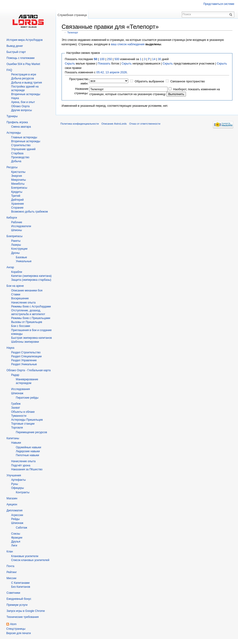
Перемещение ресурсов (31, 432)
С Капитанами (20, 582)
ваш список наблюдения (127, 44)
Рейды (15, 519)
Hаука (15, 98)
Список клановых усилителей (30, 560)
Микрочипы (18, 179)
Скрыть (70, 63)
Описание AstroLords (114, 123)
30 (159, 59)
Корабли (16, 272)
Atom (13, 624)
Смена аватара (21, 126)
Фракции (16, 537)
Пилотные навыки (27, 455)
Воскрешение (20, 298)
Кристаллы (18, 172)
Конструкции (19, 248)
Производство (20, 157)
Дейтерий (17, 199)
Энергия (16, 176)
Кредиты (16, 192)
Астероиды (14, 132)
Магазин (12, 498)
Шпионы (16, 230)
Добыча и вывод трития (26, 82)
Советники (13, 592)
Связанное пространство (187, 81)
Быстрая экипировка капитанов (31, 337)
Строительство (21, 145)
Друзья (15, 541)
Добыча (16, 161)
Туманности (18, 415)
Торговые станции (22, 423)
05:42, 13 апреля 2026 (111, 72)
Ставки (15, 294)
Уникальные (24, 261)
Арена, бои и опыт (23, 102)
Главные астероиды (24, 137)
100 (102, 59)
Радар (15, 375)
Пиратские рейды (27, 397)
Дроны (15, 253)
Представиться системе (218, 4)
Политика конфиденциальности (79, 123)
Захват (15, 407)
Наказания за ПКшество (27, 469)
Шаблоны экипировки (25, 341)
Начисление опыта (23, 302)
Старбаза (17, 153)
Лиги (14, 545)
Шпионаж (17, 393)
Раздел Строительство (26, 352)
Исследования (20, 389)
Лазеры (16, 244)
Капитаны (13, 438)
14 (153, 59)
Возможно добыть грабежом (29, 211)
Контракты (23, 492)
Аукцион (12, 504)
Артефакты (18, 479)
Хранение (17, 203)
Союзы (15, 533)
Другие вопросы (21, 110)
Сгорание (17, 207)
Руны (14, 484)
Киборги (12, 217)
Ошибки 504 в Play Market (23, 64)
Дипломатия (15, 510)
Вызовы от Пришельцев (26, 322)
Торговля (17, 427)
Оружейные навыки (28, 447)
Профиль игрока (17, 122)
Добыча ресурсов (22, 78)
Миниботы (17, 183)
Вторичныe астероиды (25, 94)
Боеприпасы (19, 187)
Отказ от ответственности (144, 123)
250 (109, 59)
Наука (10, 347)
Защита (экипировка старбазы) (31, 279)
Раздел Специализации (26, 356)
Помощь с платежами (20, 58)
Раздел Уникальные (24, 364)
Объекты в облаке (23, 411)
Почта (10, 566)
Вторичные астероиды (25, 141)
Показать (104, 63)
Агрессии (17, 515)
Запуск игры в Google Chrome (26, 611)
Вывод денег (15, 46)
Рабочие (16, 222)
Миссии (11, 578)
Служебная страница (72, 15)
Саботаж (21, 527)
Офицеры (17, 488)
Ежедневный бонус (19, 598)
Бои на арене (15, 285)
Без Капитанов (20, 586)
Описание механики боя (26, 290)
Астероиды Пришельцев (27, 419)
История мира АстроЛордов (25, 40)
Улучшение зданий (23, 149)
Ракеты (15, 240)
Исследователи (21, 226)
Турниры (12, 116)
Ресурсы (12, 167)
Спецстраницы (15, 628)
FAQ (9, 70)
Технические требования (23, 617)
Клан (10, 551)
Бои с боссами (20, 326)
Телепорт (72, 32)
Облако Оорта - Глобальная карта (29, 370)
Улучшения (14, 475)
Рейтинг (12, 572)
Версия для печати (18, 633)
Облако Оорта (20, 106)
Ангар (10, 267)
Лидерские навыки (28, 451)
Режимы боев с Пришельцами (30, 318)
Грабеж (15, 403)
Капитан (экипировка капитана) (31, 276)
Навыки (16, 442)
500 (116, 59)
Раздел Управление (24, 360)
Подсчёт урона (20, 465)
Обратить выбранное (149, 81)
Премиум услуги (17, 605)
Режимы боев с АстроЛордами (31, 306)
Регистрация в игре (23, 74)
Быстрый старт (16, 52)
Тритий (15, 195)
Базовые (21, 257)
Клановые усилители (24, 556)
